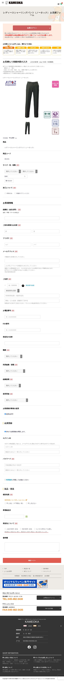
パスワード (7, 459)
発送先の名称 (7, 337)
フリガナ (6, 238)
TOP (5, 568)
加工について (7, 188)
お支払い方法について (11, 657)
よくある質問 (8, 571)
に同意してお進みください (17, 480)
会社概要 (46, 576)
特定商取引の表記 (26, 576)
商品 (4, 142)
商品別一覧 (27, 568)
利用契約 (17, 576)
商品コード (7, 153)
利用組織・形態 (8, 365)
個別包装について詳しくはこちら (15, 500)
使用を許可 (9, 414)
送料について (8, 667)
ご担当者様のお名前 (10, 225)
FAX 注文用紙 (49, 608)
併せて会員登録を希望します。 (15, 431)
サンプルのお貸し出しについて (44, 657)
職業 (4, 350)
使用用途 (6, 394)
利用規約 (9, 480)
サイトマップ (47, 571)
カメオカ (42, 678)
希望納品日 (7, 510)
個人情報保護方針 (38, 576)
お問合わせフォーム (49, 597)
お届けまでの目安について (43, 667)
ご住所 (5, 279)
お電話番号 (7, 310)
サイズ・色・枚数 (9, 165)
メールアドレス (8, 251)
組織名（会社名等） (10, 209)
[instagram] (35, 647)
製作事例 (45, 568)
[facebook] (29, 647)
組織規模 (6, 379)
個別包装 (6, 494)
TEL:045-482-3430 (13, 599)
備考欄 (5, 538)
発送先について (8, 523)
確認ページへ (32, 560)
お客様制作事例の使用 (11, 408)
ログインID (7, 438)
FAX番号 (6, 324)
